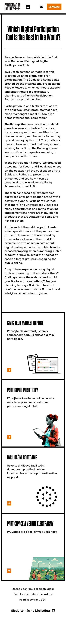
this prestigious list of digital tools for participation (29, 76)
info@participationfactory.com (26, 293)
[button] (28, 7)
